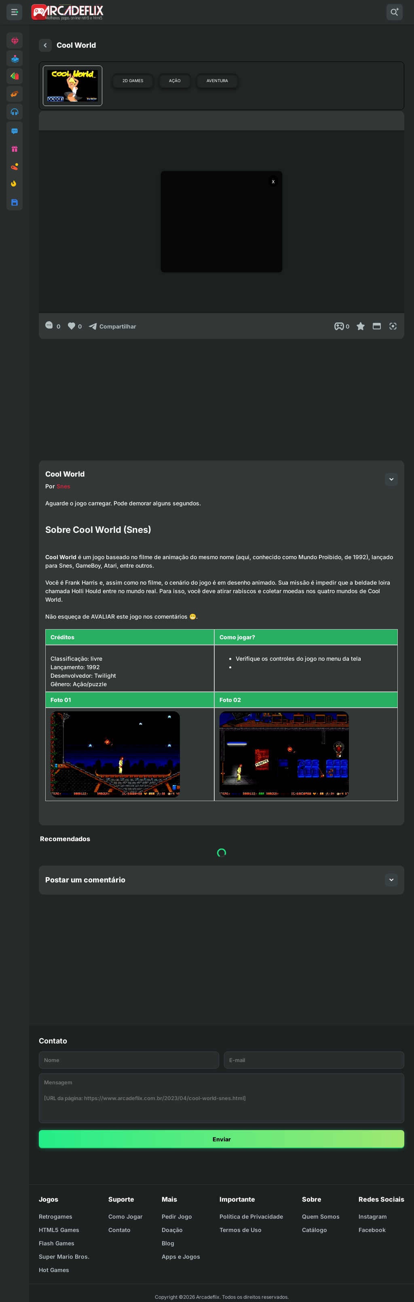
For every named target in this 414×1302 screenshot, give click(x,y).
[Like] (74, 326)
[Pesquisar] (395, 12)
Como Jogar (125, 1216)
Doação (172, 1229)
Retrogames (55, 1216)
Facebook (372, 1229)
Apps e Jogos (181, 1256)
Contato (119, 1229)
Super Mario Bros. (64, 1256)
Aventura (217, 80)
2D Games (133, 80)
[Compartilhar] (112, 326)
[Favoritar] (360, 326)
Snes (63, 486)
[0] (52, 326)
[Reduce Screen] (377, 326)
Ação (175, 80)
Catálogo (314, 1229)
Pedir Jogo (177, 1216)
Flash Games (56, 1243)
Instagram (373, 1216)
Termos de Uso (241, 1229)
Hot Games (54, 1269)
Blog (168, 1243)
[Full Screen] (393, 326)
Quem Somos (321, 1216)
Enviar (222, 1139)
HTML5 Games (59, 1229)
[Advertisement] (221, 395)
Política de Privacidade (251, 1216)
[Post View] (341, 326)
